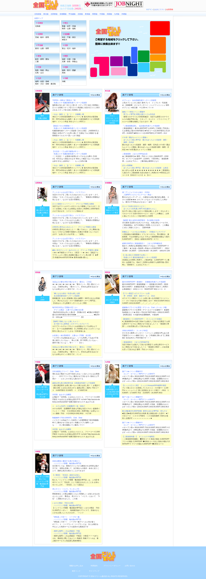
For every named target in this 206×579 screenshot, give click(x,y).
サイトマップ (94, 571)
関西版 (94, 14)
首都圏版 (63, 14)
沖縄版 (124, 14)
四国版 (109, 14)
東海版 (87, 14)
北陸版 (80, 14)
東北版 (45, 14)
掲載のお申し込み (76, 566)
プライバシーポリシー (112, 566)
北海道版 (37, 14)
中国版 (102, 14)
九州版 (116, 14)
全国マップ (38, 18)
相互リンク (76, 571)
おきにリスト (159, 9)
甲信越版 (72, 14)
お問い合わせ (130, 566)
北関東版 (54, 14)
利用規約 (94, 566)
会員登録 (169, 9)
